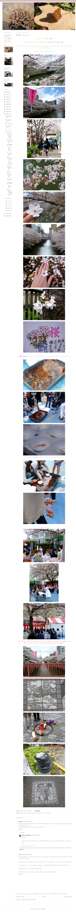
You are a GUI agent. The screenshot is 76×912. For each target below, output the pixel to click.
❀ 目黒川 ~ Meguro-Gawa (9, 185)
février (9, 208)
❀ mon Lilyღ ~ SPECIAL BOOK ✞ (9, 192)
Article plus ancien (68, 896)
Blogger (43, 909)
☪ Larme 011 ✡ (9, 153)
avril (9, 203)
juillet (9, 132)
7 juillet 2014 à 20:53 (35, 835)
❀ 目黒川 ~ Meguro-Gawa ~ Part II (9, 147)
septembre (10, 126)
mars (9, 205)
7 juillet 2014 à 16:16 (28, 821)
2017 (7, 106)
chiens (28, 812)
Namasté (20, 821)
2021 (7, 97)
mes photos (41, 812)
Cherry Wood (6, 5)
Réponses (22, 832)
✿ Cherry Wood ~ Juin (9, 175)
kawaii (37, 812)
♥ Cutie (8, 171)
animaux (25, 812)
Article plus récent (20, 896)
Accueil (43, 896)
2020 (7, 99)
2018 (7, 104)
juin (9, 198)
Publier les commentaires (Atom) (29, 899)
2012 (7, 216)
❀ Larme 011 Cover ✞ (9, 168)
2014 (21, 812)
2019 (7, 102)
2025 (7, 92)
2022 (7, 94)
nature (45, 812)
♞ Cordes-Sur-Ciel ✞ (9, 141)
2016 (7, 109)
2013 (7, 213)
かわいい (49, 812)
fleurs (31, 812)
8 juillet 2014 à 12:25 (27, 854)
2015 (7, 111)
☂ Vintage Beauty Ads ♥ (9, 136)
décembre (9, 116)
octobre (9, 123)
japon (34, 812)
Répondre (21, 829)
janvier (9, 210)
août (9, 130)
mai (9, 201)
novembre (9, 120)
